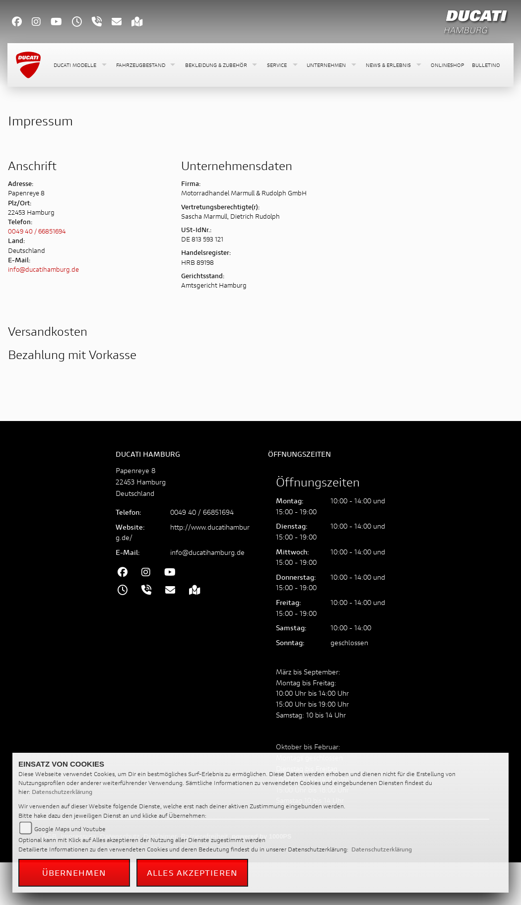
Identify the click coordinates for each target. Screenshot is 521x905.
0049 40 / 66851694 (37, 231)
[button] (81, 65)
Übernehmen (74, 872)
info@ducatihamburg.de (43, 269)
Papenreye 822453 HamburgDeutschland (141, 482)
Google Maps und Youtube (70, 829)
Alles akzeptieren (192, 872)
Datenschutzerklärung (62, 791)
